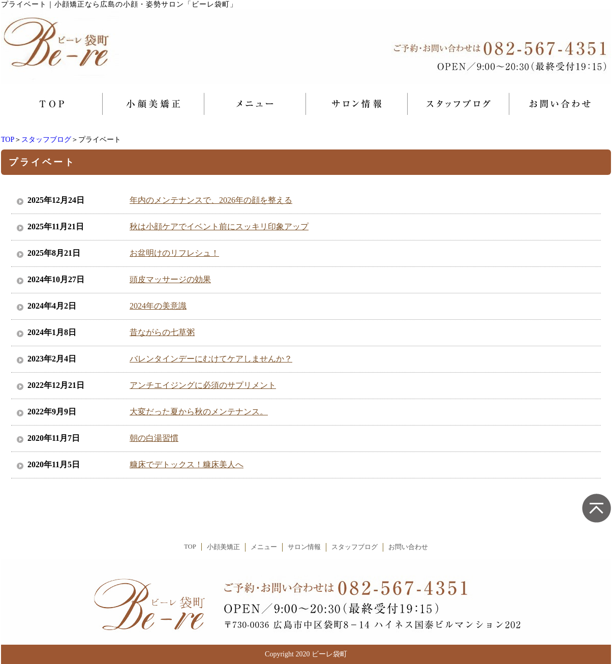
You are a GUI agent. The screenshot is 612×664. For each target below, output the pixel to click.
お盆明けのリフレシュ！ (174, 253)
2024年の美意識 (158, 305)
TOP (7, 139)
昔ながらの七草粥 (162, 332)
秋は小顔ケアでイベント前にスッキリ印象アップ (219, 226)
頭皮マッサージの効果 (170, 279)
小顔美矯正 (223, 547)
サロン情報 (304, 547)
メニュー (264, 547)
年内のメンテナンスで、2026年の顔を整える (211, 200)
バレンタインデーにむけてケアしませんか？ (211, 358)
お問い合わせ (408, 547)
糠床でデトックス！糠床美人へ (186, 464)
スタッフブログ (46, 139)
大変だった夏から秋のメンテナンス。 (199, 411)
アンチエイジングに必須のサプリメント (203, 385)
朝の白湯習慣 (154, 438)
